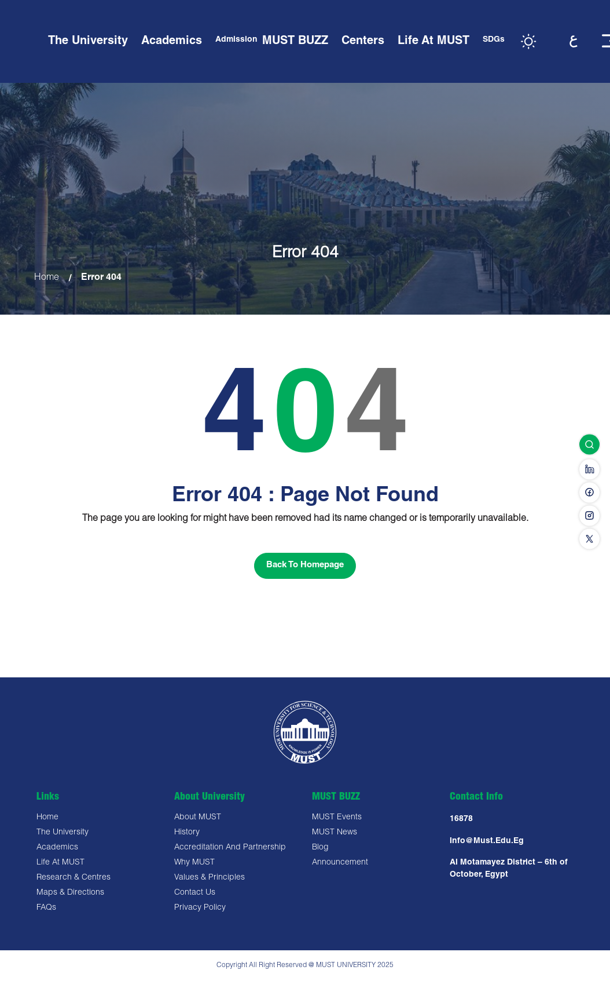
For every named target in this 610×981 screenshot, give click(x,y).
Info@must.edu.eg (487, 841)
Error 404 (101, 278)
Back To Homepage (305, 565)
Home (46, 278)
